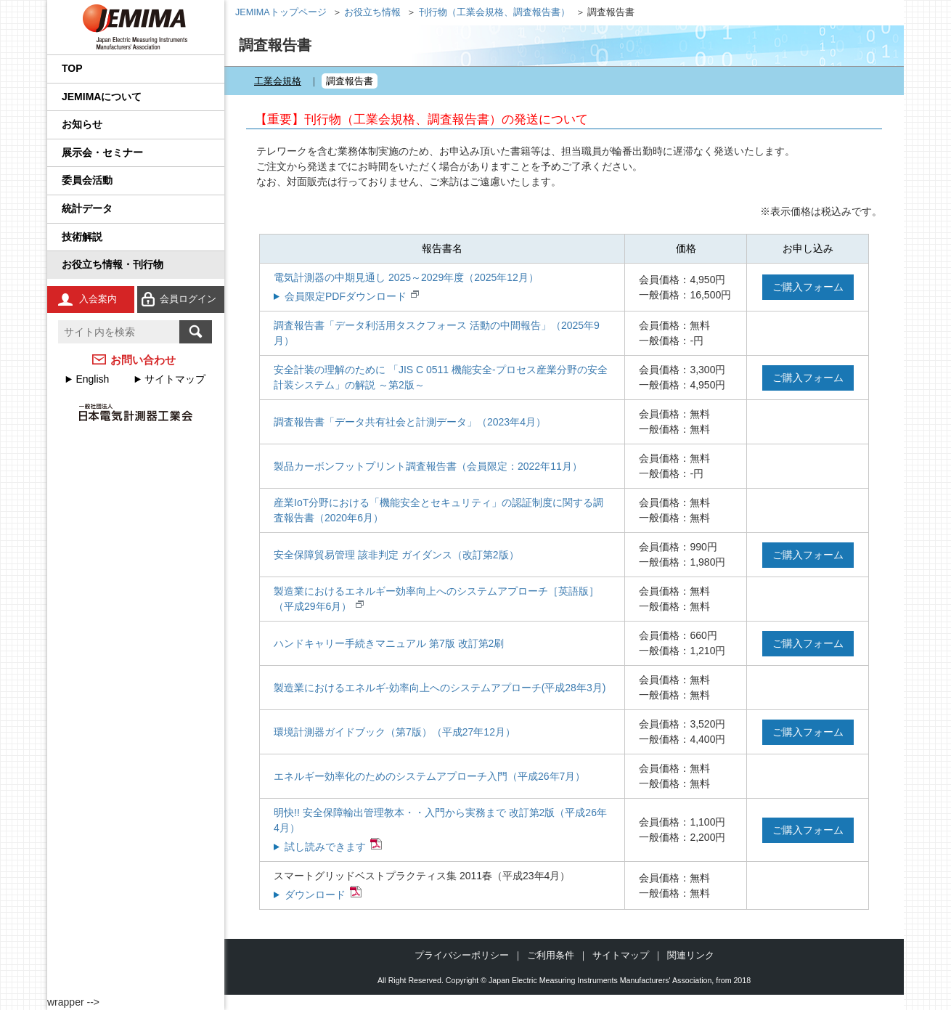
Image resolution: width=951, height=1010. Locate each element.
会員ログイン (188, 298)
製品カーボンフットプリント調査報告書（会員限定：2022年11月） (428, 466)
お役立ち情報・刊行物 (112, 264)
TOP (72, 68)
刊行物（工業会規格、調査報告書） (494, 12)
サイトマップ (174, 379)
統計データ (87, 208)
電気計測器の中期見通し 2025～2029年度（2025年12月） (406, 277)
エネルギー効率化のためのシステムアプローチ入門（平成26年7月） (429, 776)
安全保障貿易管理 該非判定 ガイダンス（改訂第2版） (396, 555)
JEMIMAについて (102, 96)
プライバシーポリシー (462, 955)
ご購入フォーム (808, 287)
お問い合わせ (143, 360)
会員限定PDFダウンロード (346, 296)
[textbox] (118, 331)
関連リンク (690, 955)
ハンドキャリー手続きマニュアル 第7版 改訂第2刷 (389, 643)
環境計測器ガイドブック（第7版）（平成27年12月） (394, 732)
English (92, 379)
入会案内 (98, 298)
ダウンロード (315, 894)
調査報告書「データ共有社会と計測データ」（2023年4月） (410, 422)
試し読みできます (325, 846)
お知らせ (82, 124)
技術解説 (82, 237)
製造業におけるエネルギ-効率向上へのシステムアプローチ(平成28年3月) (439, 687)
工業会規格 (277, 81)
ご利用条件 (550, 955)
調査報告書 (349, 81)
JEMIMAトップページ (281, 12)
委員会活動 (87, 180)
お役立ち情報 (372, 12)
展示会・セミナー (102, 152)
